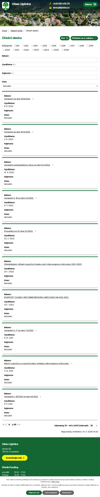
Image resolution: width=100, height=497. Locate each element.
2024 (46, 49)
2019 (91, 45)
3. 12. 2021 (8, 370)
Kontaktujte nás (14, 457)
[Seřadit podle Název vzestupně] (10, 55)
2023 (36, 49)
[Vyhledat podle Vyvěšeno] (50, 68)
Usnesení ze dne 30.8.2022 (19, 98)
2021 (17, 49)
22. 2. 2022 (9, 238)
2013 (35, 45)
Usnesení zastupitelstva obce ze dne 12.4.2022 (29, 165)
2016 (63, 45)
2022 (26, 49)
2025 (56, 49)
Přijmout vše (34, 493)
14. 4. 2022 (9, 172)
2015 (54, 45)
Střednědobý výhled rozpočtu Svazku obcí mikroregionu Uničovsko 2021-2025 (43, 264)
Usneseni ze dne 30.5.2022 (19, 132)
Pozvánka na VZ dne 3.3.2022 (20, 231)
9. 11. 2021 (8, 404)
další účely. (56, 482)
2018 (82, 45)
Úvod (4, 30)
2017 (73, 45)
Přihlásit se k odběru (84, 38)
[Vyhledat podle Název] (50, 60)
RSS (64, 38)
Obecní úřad (16, 30)
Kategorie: (7, 45)
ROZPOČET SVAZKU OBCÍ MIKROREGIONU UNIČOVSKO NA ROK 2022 (36, 297)
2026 (66, 49)
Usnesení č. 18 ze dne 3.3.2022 (21, 198)
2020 (7, 49)
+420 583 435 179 (61, 3)
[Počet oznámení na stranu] (93, 425)
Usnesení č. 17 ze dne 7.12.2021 (20, 330)
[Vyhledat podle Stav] (50, 86)
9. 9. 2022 (8, 106)
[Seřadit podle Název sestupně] (10, 56)
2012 (26, 45)
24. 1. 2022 (9, 271)
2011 (17, 45)
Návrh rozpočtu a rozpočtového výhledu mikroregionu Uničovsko (38, 363)
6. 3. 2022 (8, 205)
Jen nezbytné (51, 493)
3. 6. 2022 (8, 139)
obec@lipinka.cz (61, 7)
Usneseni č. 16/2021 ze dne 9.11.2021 (23, 396)
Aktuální (8, 118)
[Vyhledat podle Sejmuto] (50, 77)
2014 (45, 45)
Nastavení (66, 493)
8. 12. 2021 (8, 337)
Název (5, 55)
